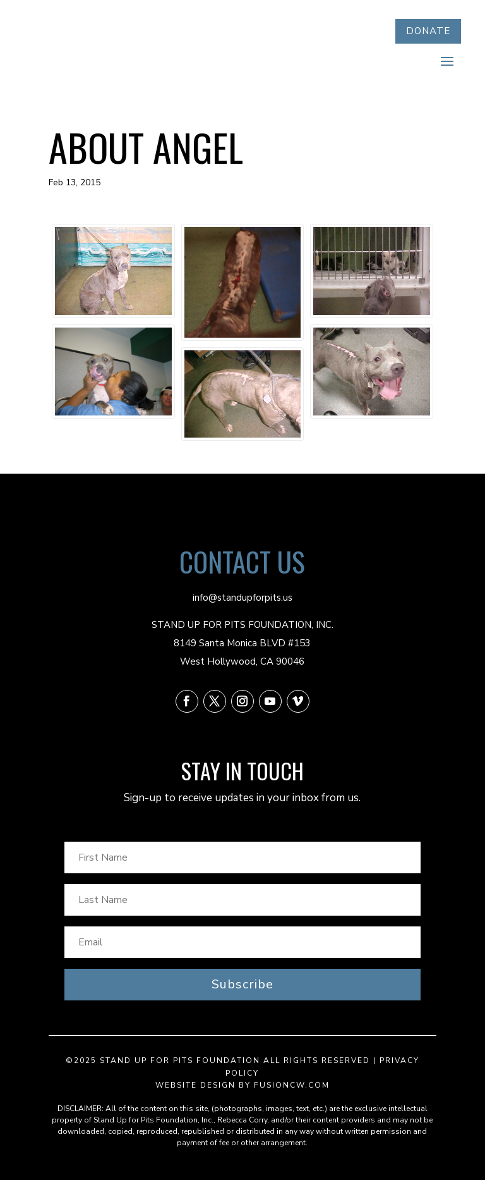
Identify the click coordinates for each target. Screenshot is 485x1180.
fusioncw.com (292, 1085)
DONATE (428, 31)
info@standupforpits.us (242, 597)
